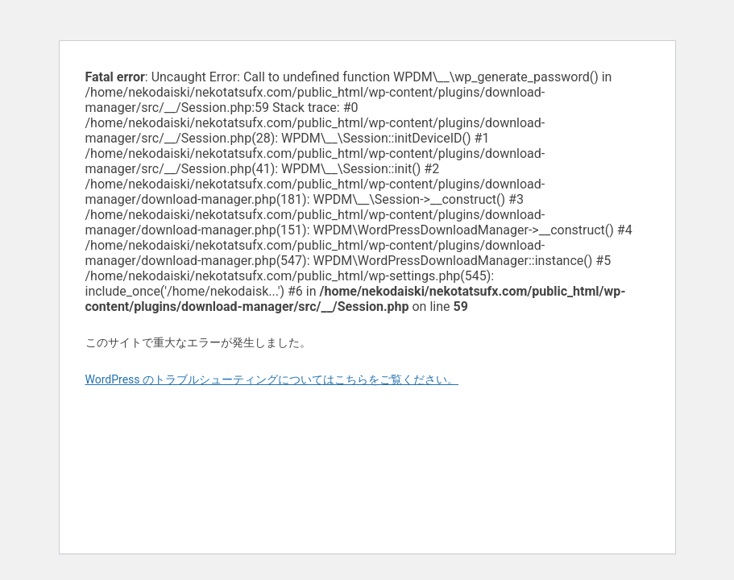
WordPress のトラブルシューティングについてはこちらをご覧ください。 (272, 379)
